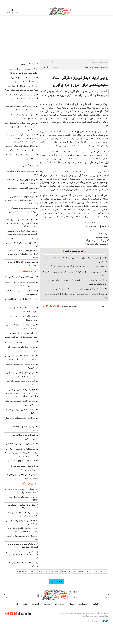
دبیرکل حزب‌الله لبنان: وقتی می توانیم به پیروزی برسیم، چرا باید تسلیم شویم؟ (21, 148)
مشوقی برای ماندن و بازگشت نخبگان (20, 443)
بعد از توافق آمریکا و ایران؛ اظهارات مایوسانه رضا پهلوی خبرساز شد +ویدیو (22, 233)
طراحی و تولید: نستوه (97, 621)
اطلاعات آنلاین (60, 11)
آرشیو (25, 604)
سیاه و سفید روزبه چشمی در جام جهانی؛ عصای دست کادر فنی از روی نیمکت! (21, 335)
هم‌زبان (72, 604)
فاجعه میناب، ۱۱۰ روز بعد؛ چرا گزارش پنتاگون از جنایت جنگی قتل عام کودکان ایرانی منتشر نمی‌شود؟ (76, 282)
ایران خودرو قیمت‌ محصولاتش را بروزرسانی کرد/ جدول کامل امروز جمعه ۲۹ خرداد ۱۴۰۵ (21, 200)
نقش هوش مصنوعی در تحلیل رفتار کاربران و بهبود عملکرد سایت (23, 506)
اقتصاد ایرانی (55, 571)
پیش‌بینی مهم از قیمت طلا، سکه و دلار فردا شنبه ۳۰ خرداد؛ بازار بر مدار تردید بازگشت (22, 98)
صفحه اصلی (102, 62)
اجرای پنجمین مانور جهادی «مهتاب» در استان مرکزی (22, 366)
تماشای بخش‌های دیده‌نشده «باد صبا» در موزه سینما (23, 348)
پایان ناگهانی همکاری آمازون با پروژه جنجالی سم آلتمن (22, 476)
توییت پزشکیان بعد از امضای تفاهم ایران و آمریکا (23, 190)
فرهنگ (93, 62)
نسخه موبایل (57, 581)
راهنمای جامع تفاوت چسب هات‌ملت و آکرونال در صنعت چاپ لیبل (21, 491)
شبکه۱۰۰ (95, 604)
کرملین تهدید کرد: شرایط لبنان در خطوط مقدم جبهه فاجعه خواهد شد (23, 71)
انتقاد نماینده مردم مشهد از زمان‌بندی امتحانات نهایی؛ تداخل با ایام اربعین (21, 357)
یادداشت (46, 604)
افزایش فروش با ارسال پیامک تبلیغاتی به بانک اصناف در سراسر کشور (21, 530)
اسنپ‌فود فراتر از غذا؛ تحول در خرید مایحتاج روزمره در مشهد (23, 514)
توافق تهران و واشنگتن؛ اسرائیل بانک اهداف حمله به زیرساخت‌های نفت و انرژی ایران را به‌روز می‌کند (22, 223)
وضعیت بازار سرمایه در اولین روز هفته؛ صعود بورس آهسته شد (21, 284)
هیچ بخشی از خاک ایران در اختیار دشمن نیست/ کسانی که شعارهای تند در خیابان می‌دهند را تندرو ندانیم (22, 393)
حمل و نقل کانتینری (100, 571)
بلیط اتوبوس (21, 571)
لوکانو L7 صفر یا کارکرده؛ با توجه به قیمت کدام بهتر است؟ (22, 545)
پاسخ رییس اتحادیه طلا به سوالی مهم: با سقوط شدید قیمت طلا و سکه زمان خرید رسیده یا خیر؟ (21, 126)
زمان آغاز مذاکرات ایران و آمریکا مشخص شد (21, 301)
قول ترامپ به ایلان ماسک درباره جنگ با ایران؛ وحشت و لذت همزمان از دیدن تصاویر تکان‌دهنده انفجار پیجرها (22, 138)
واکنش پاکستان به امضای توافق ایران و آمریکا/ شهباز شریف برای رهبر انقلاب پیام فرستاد (21, 242)
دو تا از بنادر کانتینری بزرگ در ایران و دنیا (22, 538)
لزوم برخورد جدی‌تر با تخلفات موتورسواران (25, 428)
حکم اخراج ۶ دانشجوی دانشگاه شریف (20, 460)
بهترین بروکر (43, 571)
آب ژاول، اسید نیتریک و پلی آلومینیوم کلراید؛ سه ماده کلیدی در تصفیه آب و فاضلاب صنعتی (22, 555)
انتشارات (35, 604)
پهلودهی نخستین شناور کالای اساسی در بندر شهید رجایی (22, 326)
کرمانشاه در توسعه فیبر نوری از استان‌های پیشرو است (24, 467)
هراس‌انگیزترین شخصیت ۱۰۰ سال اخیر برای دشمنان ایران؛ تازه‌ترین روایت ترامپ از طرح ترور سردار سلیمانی (21, 452)
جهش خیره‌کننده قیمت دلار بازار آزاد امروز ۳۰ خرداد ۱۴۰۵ (22, 309)
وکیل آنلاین (66, 571)
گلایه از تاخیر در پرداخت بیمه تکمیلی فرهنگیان (25, 436)
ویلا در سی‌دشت (78, 571)
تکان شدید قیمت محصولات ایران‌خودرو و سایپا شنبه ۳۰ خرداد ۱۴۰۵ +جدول (21, 108)
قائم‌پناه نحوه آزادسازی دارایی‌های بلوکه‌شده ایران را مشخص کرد (23, 79)
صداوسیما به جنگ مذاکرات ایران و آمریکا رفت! (23, 263)
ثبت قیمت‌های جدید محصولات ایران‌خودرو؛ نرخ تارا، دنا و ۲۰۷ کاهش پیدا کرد (22, 211)
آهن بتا (88, 571)
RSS (16, 604)
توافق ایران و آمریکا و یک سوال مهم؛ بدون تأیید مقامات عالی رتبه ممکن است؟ (21, 88)
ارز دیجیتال (32, 571)
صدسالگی (83, 604)
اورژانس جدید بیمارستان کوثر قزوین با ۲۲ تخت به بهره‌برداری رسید (21, 374)
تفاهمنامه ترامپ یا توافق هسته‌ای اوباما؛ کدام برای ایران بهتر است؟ (77, 266)
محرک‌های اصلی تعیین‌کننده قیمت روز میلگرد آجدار (21, 522)
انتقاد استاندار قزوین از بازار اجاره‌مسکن (19, 341)
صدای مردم (59, 604)
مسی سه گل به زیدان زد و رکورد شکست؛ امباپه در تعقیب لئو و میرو (78, 288)
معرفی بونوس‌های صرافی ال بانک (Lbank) (23, 498)
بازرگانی (30, 483)
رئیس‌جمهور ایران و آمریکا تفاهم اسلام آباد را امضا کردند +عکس (22, 181)
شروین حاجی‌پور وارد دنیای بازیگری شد (20, 276)
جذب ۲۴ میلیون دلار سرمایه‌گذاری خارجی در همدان (23, 318)
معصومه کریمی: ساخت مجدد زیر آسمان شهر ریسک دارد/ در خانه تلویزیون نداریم (22, 254)
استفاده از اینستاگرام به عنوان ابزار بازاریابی (23, 564)
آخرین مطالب (28, 271)
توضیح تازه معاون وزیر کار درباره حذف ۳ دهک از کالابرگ (21, 156)
